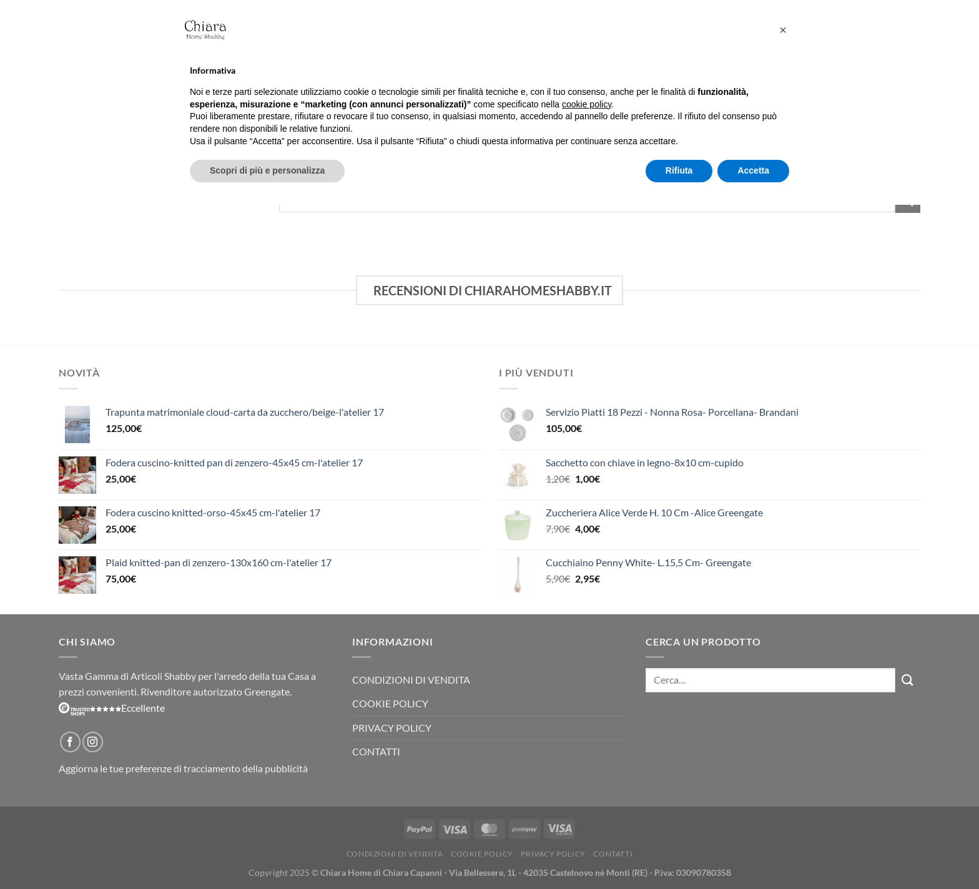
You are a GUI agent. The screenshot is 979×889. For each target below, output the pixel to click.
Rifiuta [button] (679, 170)
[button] (783, 30)
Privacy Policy (391, 728)
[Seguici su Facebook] (70, 742)
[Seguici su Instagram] (92, 742)
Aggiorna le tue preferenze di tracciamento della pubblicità (183, 768)
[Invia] (907, 680)
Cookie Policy (390, 703)
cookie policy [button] (586, 104)
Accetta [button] (753, 170)
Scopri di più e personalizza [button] (267, 170)
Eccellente (112, 708)
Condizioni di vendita (411, 679)
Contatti (376, 751)
